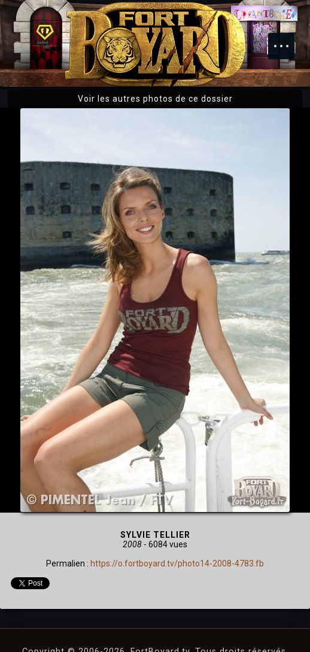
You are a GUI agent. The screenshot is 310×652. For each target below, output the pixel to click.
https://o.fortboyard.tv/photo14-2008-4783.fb (177, 563)
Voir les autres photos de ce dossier (155, 98)
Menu (287, 40)
